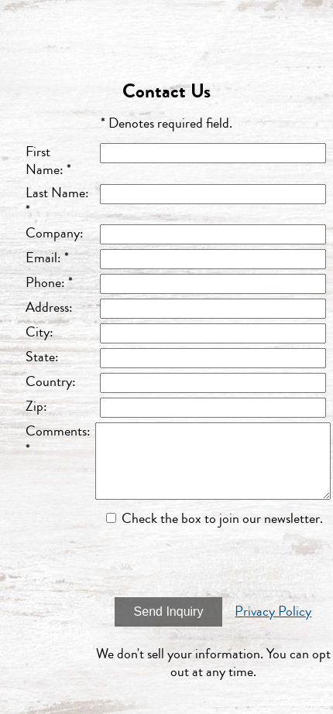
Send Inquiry (169, 611)
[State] (213, 358)
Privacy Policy (273, 611)
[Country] (213, 383)
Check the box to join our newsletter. (222, 518)
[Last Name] (213, 194)
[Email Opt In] (111, 518)
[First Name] (213, 153)
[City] (213, 333)
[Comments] (213, 461)
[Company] (213, 234)
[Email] (213, 259)
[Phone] (213, 284)
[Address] (213, 309)
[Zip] (213, 408)
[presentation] (213, 562)
